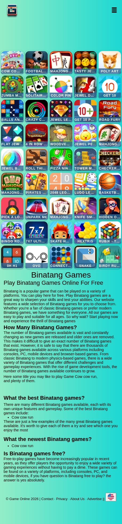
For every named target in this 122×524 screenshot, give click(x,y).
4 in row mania (36, 135)
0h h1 (12, 257)
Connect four (61, 257)
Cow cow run (12, 62)
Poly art (110, 62)
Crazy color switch (36, 111)
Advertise (94, 499)
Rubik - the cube (110, 232)
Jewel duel (85, 87)
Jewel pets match (85, 135)
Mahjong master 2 (12, 184)
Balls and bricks (12, 111)
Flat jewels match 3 (12, 135)
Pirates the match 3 (36, 184)
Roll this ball (36, 159)
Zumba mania (12, 87)
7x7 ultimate (36, 232)
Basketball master (110, 184)
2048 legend (61, 184)
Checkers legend (110, 159)
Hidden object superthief (110, 208)
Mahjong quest (61, 62)
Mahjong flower (61, 208)
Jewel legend (61, 111)
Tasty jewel (85, 62)
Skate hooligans (61, 232)
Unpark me (36, 208)
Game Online (28, 10)
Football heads (36, 62)
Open (114, 10)
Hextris (85, 232)
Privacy (62, 499)
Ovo (36, 257)
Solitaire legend (36, 87)
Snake (85, 257)
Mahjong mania (110, 135)
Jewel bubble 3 (12, 159)
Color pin (61, 87)
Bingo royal (12, 232)
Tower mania (85, 159)
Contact (47, 499)
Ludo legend (85, 184)
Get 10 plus (85, 111)
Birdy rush (110, 257)
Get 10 (110, 87)
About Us (77, 499)
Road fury (110, 111)
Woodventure (61, 135)
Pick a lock (12, 208)
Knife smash (85, 208)
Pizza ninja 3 (61, 159)
